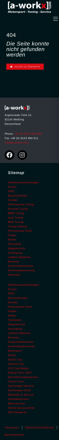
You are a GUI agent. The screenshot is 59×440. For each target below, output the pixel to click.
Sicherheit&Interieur (21, 266)
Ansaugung (15, 252)
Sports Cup (15, 359)
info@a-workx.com (17, 142)
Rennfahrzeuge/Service (23, 377)
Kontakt (13, 200)
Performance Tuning (21, 204)
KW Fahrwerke (17, 412)
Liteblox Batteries (19, 257)
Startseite (14, 274)
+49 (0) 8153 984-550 (28, 133)
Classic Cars (16, 381)
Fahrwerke (14, 244)
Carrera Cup (16, 364)
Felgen (12, 235)
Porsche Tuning (18, 209)
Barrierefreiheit (17, 195)
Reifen (12, 239)
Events (12, 187)
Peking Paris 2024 (19, 372)
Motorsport (15, 350)
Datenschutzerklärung (39, 427)
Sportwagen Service (21, 386)
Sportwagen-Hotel (19, 390)
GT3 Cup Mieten (18, 368)
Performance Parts (20, 230)
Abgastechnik (16, 248)
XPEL (11, 191)
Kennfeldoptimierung (21, 270)
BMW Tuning (16, 213)
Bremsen (13, 261)
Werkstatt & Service (21, 394)
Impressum (12, 427)
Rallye (12, 355)
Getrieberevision (18, 399)
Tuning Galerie (17, 226)
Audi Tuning (15, 217)
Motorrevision (16, 403)
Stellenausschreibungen (23, 182)
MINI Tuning (15, 222)
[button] (55, 19)
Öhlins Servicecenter (21, 408)
